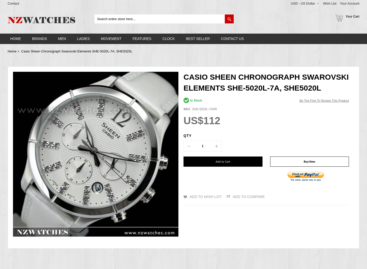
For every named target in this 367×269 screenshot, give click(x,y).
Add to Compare (249, 197)
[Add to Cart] (223, 162)
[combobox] (164, 19)
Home (12, 51)
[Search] (229, 19)
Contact (13, 3)
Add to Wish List (206, 197)
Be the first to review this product (324, 101)
